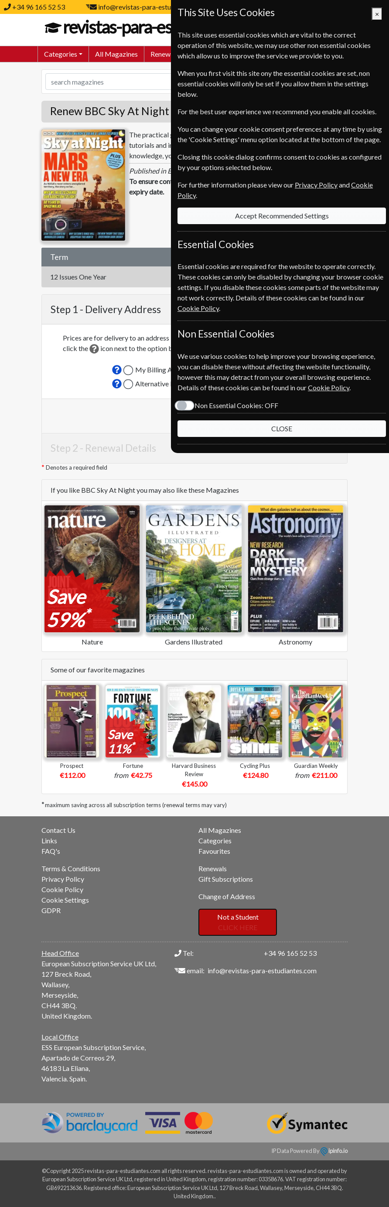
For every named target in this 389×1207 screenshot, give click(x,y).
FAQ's (50, 851)
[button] (117, 370)
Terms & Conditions (70, 868)
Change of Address (226, 896)
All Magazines (116, 54)
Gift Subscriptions (225, 879)
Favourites (214, 851)
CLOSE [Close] (281, 428)
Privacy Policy (62, 879)
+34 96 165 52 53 (38, 7)
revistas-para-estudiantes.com (164, 27)
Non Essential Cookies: (236, 405)
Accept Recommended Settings (282, 215)
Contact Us (58, 830)
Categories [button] (60, 54)
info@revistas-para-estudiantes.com (152, 7)
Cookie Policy (62, 889)
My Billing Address (163, 369)
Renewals (164, 54)
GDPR (51, 910)
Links (49, 840)
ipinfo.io (334, 1150)
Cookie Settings (65, 900)
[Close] (377, 13)
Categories (215, 840)
